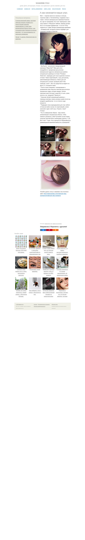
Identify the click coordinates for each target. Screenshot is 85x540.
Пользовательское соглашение (44, 304)
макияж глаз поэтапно (57, 223)
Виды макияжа (37, 9)
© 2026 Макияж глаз (19, 304)
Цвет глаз (47, 9)
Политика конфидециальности (39, 306)
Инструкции (56, 9)
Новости (27, 9)
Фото (64, 9)
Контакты (35, 304)
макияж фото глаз (48, 223)
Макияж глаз (42, 3)
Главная (20, 9)
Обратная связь (55, 304)
